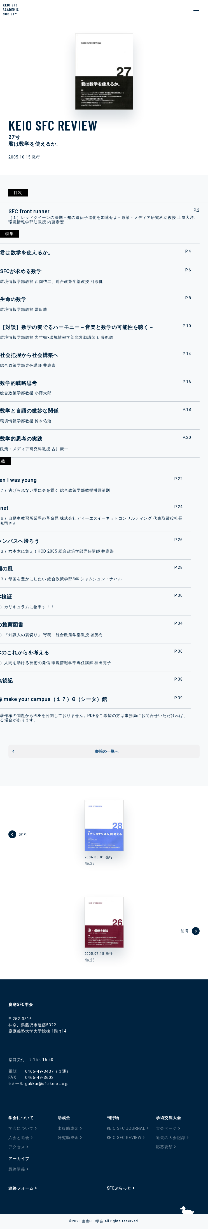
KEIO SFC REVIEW (124, 1137)
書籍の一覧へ (106, 751)
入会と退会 (18, 1137)
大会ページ (166, 1128)
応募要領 (164, 1147)
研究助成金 (68, 1137)
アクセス (16, 1147)
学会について (21, 1128)
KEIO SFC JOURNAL (126, 1128)
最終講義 (16, 1169)
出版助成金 (68, 1128)
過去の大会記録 (170, 1137)
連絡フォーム (21, 1188)
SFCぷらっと (119, 1188)
